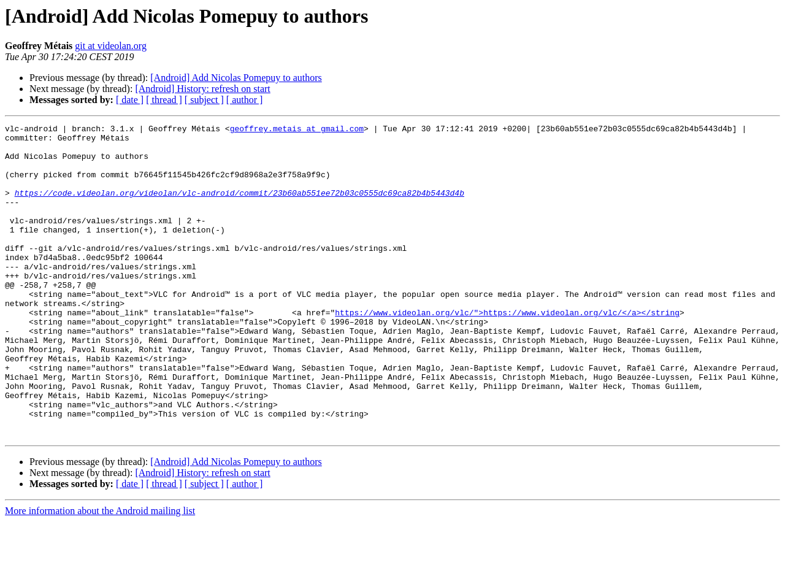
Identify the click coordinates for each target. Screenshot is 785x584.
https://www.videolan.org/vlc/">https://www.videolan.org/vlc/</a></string (507, 350)
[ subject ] (204, 99)
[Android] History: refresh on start (202, 88)
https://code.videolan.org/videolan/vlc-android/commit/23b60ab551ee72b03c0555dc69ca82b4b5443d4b (239, 207)
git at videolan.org (111, 45)
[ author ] (244, 99)
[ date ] (130, 99)
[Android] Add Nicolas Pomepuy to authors (236, 77)
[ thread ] (164, 99)
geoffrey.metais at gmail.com (297, 130)
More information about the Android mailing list (100, 573)
